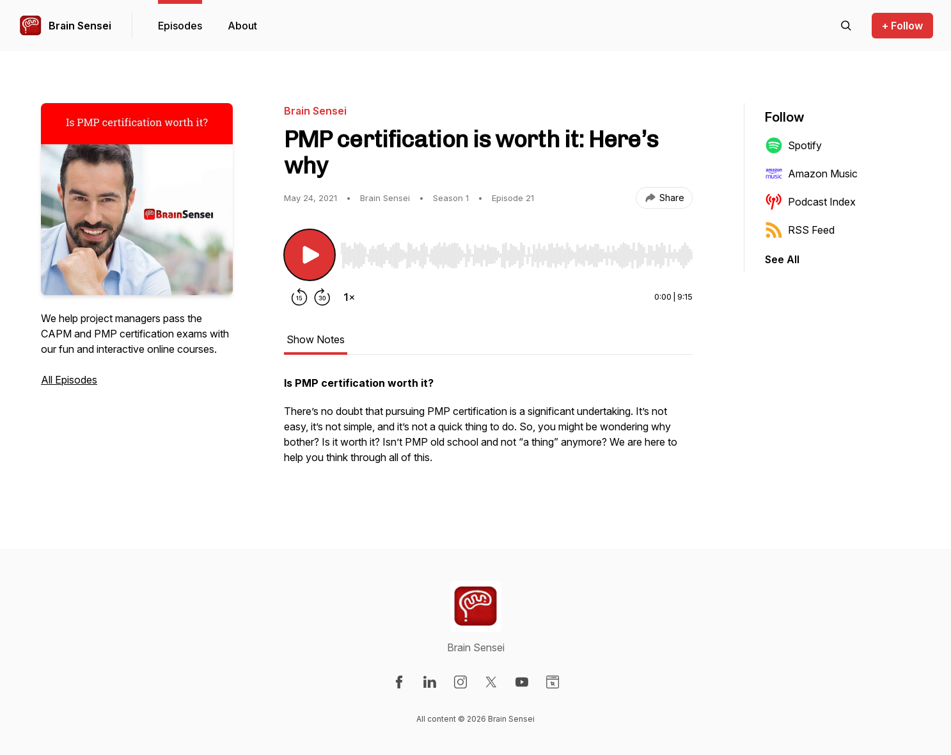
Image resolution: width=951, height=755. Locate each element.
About (242, 25)
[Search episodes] (846, 25)
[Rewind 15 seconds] (299, 297)
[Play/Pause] (309, 254)
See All (782, 259)
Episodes (180, 25)
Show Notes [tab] (316, 339)
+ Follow (902, 25)
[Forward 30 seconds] (322, 297)
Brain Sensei (80, 25)
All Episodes (69, 379)
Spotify (793, 145)
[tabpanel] (488, 426)
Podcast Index (810, 202)
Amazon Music (811, 174)
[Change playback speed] (349, 297)
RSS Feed (800, 230)
